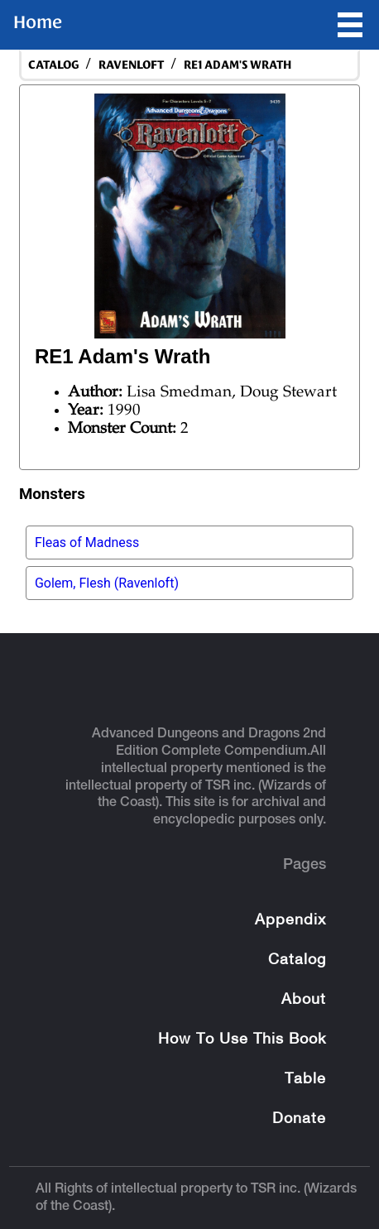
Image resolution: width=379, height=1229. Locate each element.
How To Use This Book (242, 1040)
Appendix (290, 921)
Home (37, 22)
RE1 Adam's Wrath (237, 65)
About (303, 1000)
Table (305, 1080)
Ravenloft (131, 65)
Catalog (297, 960)
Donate (299, 1119)
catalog (53, 65)
